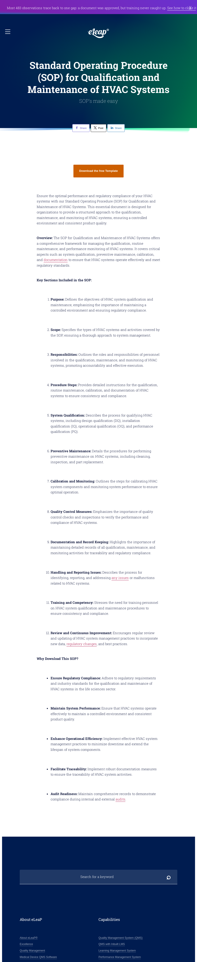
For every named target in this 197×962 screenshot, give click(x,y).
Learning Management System (117, 950)
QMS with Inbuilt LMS (111, 944)
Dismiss (190, 8)
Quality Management (32, 950)
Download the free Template (98, 171)
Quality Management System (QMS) (120, 937)
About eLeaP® (29, 937)
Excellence (26, 944)
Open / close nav (8, 32)
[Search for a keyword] (98, 876)
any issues (120, 577)
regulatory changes (81, 644)
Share (81, 127)
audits (120, 799)
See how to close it (181, 8)
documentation (56, 259)
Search (168, 876)
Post (98, 127)
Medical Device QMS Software (38, 957)
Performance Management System (119, 957)
